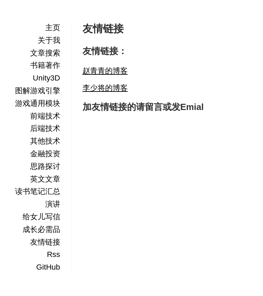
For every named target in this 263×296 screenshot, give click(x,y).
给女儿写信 (41, 216)
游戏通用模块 (37, 103)
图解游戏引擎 (37, 90)
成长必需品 (41, 229)
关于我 (49, 40)
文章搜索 (45, 53)
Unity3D (46, 78)
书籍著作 (45, 65)
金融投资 (45, 153)
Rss (53, 254)
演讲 (52, 204)
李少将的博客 (105, 88)
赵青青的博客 (105, 70)
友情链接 (45, 242)
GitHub (48, 267)
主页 (52, 27)
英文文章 (45, 179)
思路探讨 (45, 166)
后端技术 (45, 128)
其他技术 (45, 141)
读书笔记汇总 (37, 191)
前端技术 (45, 116)
